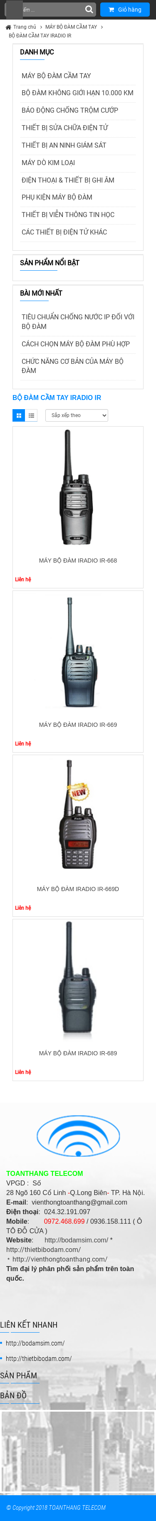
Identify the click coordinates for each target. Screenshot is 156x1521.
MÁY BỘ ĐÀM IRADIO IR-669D (78, 889)
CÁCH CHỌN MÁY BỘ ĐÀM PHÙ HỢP (76, 344)
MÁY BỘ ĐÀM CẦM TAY (71, 27)
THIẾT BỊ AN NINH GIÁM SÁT (64, 145)
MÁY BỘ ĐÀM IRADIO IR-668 (78, 560)
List (31, 415)
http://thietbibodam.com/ (43, 1250)
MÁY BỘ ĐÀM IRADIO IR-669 (78, 724)
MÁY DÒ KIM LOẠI (48, 163)
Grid (18, 415)
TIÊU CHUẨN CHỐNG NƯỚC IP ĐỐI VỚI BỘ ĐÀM (78, 322)
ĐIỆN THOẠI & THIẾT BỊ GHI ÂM (68, 180)
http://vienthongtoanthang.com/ (60, 1259)
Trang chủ (24, 27)
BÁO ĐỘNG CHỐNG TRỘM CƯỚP (70, 110)
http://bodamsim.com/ (76, 1240)
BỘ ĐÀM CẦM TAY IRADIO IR (40, 36)
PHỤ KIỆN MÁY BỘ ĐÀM (57, 197)
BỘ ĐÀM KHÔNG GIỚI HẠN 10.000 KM (78, 93)
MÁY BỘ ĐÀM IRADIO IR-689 (78, 1053)
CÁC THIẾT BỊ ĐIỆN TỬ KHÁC (64, 232)
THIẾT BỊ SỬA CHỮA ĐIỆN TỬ (65, 128)
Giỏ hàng (125, 9)
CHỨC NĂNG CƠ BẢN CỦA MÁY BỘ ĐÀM (73, 366)
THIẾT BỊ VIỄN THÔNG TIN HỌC (68, 215)
